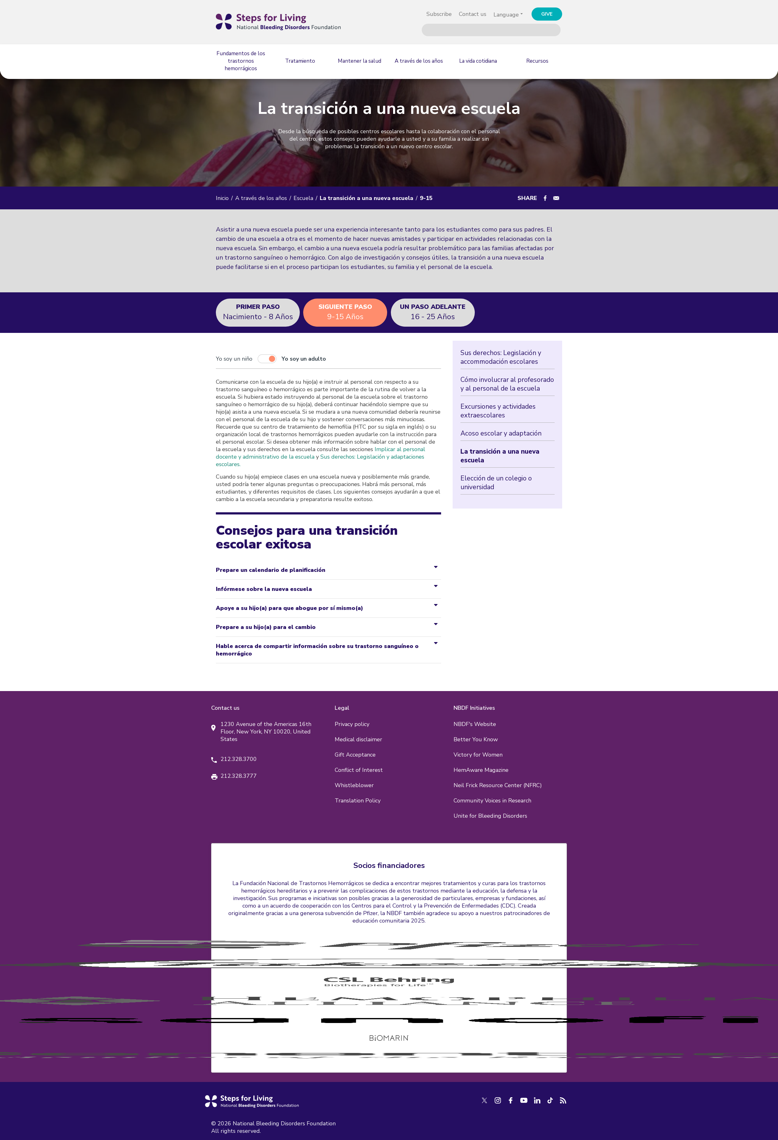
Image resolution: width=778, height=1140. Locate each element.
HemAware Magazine (481, 770)
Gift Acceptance (355, 754)
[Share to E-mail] (556, 198)
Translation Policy (358, 800)
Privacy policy (352, 724)
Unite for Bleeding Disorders (490, 816)
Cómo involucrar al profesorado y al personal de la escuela (507, 384)
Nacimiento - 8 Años (258, 311)
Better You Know (476, 739)
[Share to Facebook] (545, 198)
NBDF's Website (475, 724)
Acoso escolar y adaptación (501, 433)
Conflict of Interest (359, 770)
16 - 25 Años (432, 311)
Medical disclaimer (358, 739)
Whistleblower (354, 785)
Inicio (222, 198)
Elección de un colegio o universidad (496, 482)
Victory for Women (478, 754)
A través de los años (261, 198)
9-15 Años (345, 311)
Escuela (303, 198)
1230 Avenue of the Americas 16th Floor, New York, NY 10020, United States (266, 731)
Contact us (472, 14)
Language (506, 14)
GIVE (546, 14)
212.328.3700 (239, 759)
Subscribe (439, 14)
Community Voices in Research (492, 800)
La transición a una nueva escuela (499, 456)
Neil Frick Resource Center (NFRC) (498, 785)
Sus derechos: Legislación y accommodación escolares (500, 357)
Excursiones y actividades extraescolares (498, 411)
